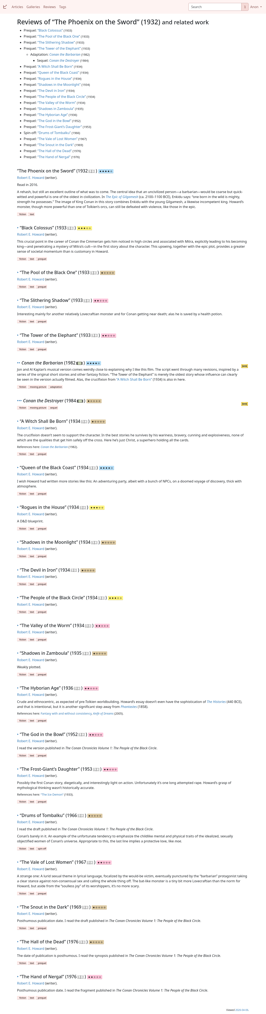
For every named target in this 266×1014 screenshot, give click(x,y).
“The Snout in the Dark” (55, 145)
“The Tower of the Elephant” (59, 48)
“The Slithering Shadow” (56, 42)
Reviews (49, 7)
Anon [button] (254, 7)
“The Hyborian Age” (52, 114)
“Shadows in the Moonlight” (59, 84)
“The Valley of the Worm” (56, 102)
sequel (53, 407)
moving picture (38, 386)
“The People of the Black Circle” (61, 96)
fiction (22, 214)
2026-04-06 (241, 1010)
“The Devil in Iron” (51, 90)
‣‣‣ (19, 400)
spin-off (42, 848)
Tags (62, 7)
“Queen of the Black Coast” (58, 72)
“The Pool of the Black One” (58, 36)
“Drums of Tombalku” (54, 132)
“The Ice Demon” (52, 794)
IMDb (244, 366)
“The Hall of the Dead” (54, 151)
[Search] (214, 7)
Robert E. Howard (30, 177)
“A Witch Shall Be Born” (55, 66)
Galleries (33, 7)
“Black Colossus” (50, 30)
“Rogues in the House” (54, 78)
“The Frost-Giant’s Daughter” (59, 126)
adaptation (56, 386)
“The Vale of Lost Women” (57, 139)
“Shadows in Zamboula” (55, 108)
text (32, 214)
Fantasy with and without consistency (66, 713)
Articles (17, 7)
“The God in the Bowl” (54, 120)
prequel (42, 258)
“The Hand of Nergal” (53, 157)
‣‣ (18, 363)
